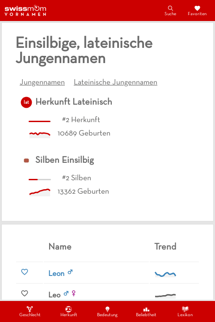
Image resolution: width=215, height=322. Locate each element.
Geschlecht (30, 311)
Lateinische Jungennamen (115, 82)
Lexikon (185, 311)
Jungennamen (42, 82)
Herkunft (68, 311)
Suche (170, 10)
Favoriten (197, 10)
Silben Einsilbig (64, 161)
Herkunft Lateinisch (73, 102)
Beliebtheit (146, 311)
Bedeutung (107, 311)
